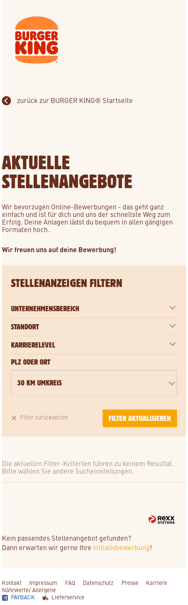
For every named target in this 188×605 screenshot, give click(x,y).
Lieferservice (67, 597)
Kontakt (12, 582)
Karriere (156, 582)
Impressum (43, 582)
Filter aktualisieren (140, 418)
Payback (23, 597)
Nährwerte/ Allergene (29, 590)
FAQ (70, 582)
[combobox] (94, 383)
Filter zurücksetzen (44, 417)
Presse (129, 582)
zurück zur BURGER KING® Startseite (74, 100)
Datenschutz (98, 582)
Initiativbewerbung (121, 547)
